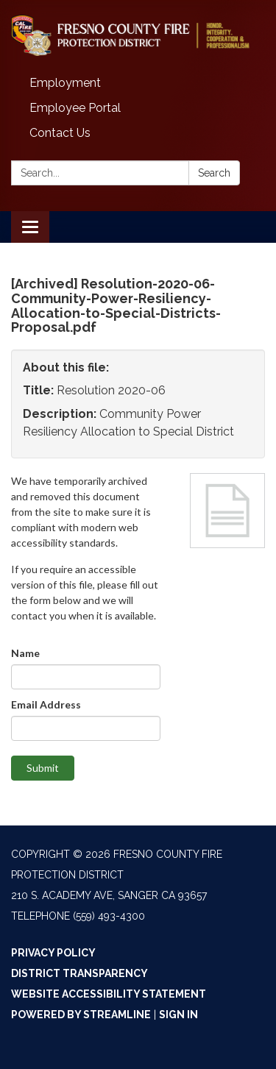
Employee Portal (75, 108)
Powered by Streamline (81, 1014)
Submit (42, 767)
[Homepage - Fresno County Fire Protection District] (138, 35)
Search (214, 173)
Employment (65, 83)
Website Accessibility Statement (108, 994)
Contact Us (60, 133)
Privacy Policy (53, 953)
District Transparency (79, 973)
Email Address (46, 704)
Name (25, 653)
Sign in (178, 1014)
